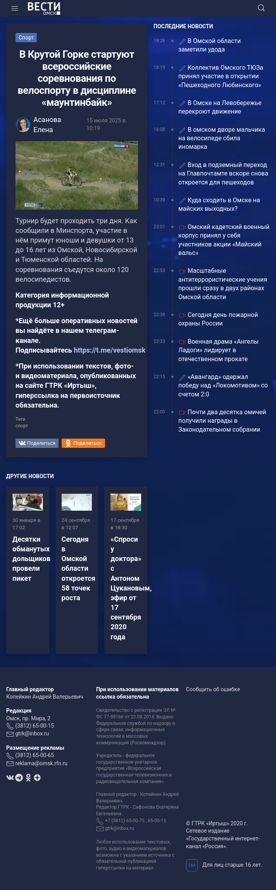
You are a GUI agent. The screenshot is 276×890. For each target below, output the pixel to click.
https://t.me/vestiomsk (109, 350)
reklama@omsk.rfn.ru (41, 763)
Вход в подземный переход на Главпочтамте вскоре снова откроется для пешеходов (223, 173)
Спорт (26, 37)
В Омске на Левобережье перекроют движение (219, 107)
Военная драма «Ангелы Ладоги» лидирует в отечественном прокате (218, 350)
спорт (22, 426)
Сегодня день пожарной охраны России (218, 319)
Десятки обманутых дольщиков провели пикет (31, 558)
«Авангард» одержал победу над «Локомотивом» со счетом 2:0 (223, 385)
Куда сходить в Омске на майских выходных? (219, 204)
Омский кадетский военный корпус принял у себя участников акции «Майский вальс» (223, 239)
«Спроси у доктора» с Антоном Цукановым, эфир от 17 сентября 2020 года (131, 588)
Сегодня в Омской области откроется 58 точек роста (78, 568)
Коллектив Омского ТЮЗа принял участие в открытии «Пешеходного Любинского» (220, 76)
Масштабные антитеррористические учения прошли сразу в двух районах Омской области (222, 283)
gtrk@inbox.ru (32, 733)
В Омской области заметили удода (209, 45)
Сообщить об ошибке (213, 689)
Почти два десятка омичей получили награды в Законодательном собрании (222, 420)
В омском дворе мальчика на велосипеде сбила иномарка (221, 138)
